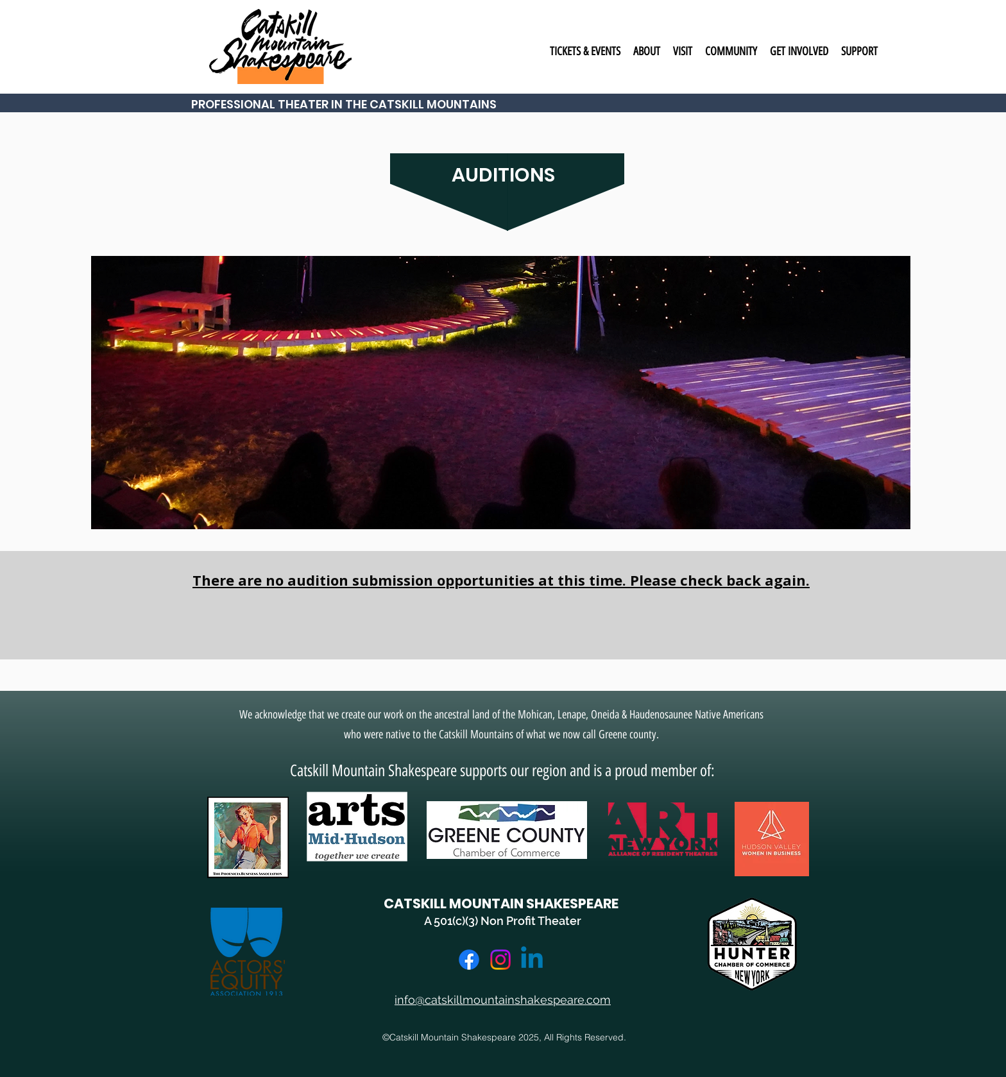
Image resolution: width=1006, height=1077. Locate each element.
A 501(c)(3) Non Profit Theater (502, 921)
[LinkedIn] (531, 959)
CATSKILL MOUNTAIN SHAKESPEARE (501, 903)
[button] (585, 51)
